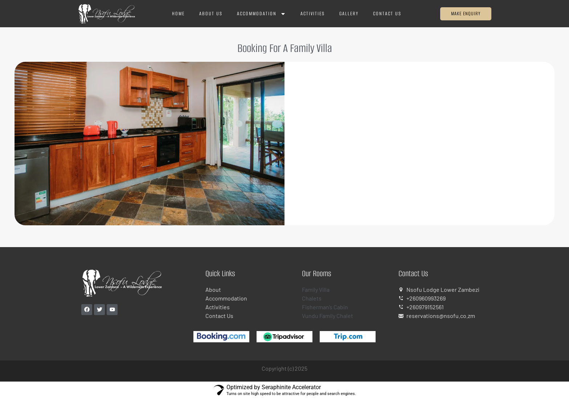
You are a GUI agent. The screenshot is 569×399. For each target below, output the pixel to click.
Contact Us (387, 13)
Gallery (349, 13)
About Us (210, 13)
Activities (312, 13)
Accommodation (261, 13)
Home (178, 13)
